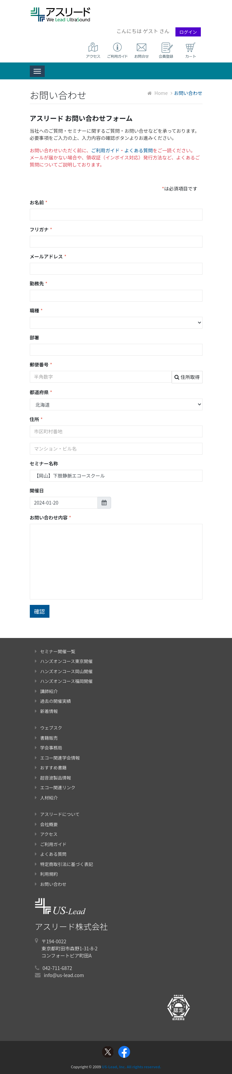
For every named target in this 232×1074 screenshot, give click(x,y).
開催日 (37, 490)
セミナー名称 (44, 463)
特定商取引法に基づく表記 (64, 864)
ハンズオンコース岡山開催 (64, 671)
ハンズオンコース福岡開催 (64, 681)
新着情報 (46, 711)
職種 (36, 310)
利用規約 (46, 874)
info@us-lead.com (64, 975)
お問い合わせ (51, 884)
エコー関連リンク (55, 787)
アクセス (46, 834)
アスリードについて (57, 814)
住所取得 (187, 377)
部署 (34, 337)
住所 (36, 419)
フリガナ (41, 229)
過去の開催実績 (53, 701)
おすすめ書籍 (51, 767)
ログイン (188, 32)
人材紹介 (46, 797)
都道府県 (41, 392)
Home (157, 93)
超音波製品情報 (53, 777)
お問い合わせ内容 (50, 517)
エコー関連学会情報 (57, 758)
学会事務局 (48, 747)
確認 (39, 611)
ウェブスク (48, 727)
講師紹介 (46, 691)
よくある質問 (138, 150)
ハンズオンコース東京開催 (64, 661)
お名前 (39, 202)
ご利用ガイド (105, 150)
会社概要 (46, 824)
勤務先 (39, 283)
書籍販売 (46, 738)
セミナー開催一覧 (55, 651)
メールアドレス (48, 256)
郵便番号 (41, 364)
